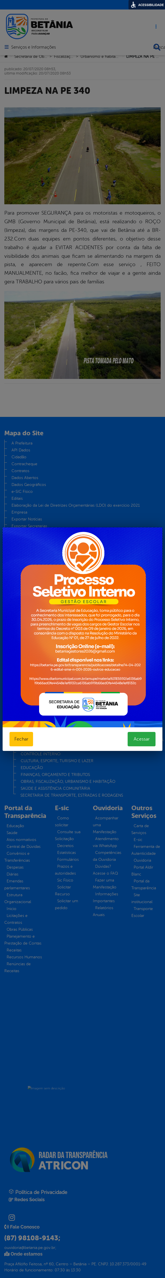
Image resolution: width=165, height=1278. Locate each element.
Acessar (141, 739)
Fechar (21, 739)
